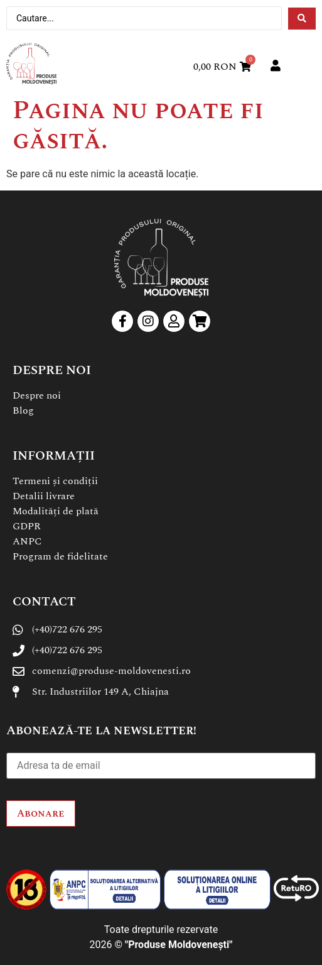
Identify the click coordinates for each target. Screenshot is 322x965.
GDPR (27, 526)
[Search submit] (302, 19)
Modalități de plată (56, 511)
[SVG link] (31, 64)
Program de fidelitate (60, 556)
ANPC (27, 541)
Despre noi (37, 395)
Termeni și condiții (55, 480)
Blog (23, 410)
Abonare (41, 813)
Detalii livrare (44, 496)
